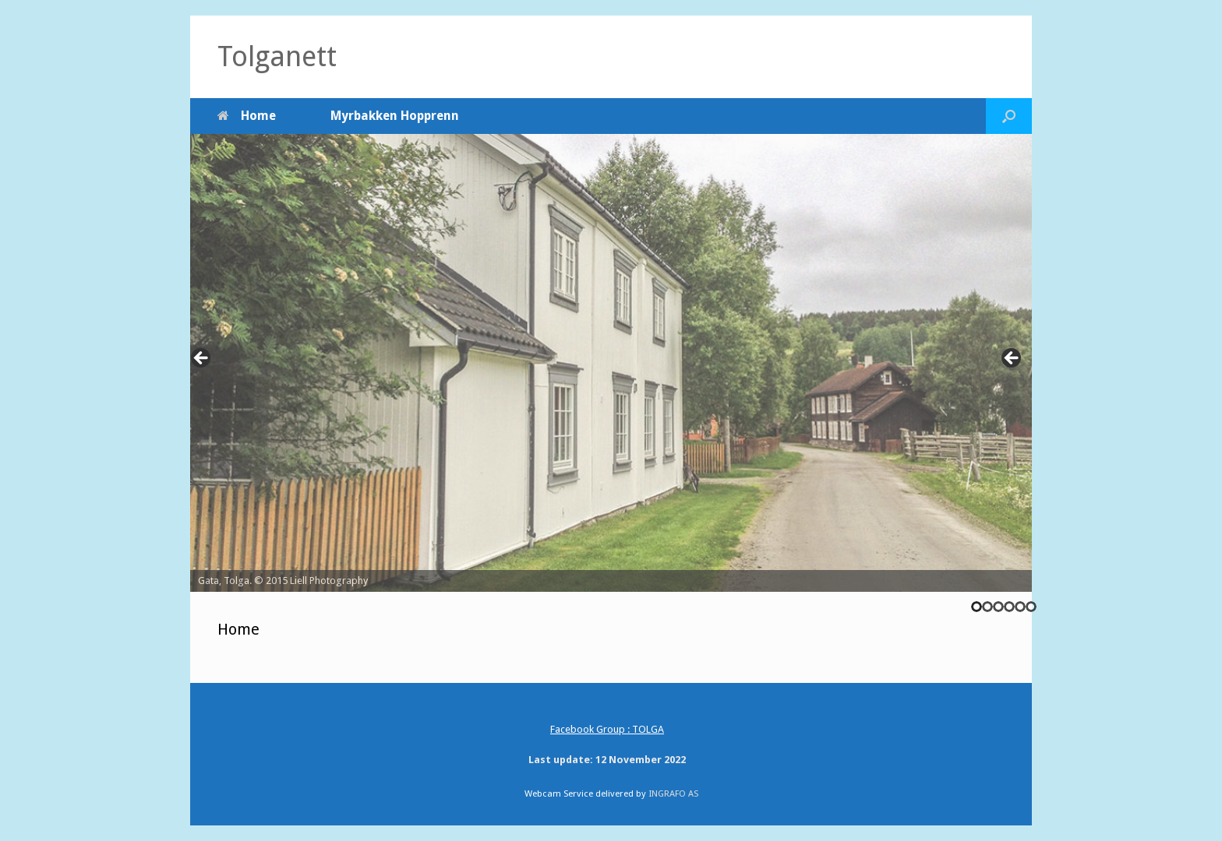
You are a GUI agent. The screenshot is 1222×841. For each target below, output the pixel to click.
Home (246, 115)
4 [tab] (1009, 606)
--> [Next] (1012, 359)
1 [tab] (976, 606)
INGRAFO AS (673, 793)
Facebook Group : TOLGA (607, 729)
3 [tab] (998, 606)
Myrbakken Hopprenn (394, 115)
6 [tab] (1031, 606)
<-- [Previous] (202, 359)
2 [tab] (987, 606)
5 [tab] (1020, 606)
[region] (611, 363)
